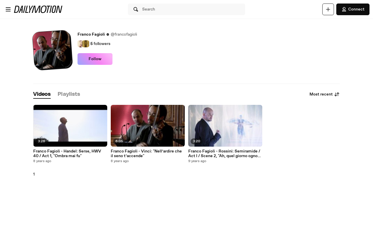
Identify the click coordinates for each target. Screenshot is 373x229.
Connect (353, 9)
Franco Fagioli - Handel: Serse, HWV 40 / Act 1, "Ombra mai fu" (67, 153)
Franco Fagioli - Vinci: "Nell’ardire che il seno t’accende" (146, 153)
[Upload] (328, 9)
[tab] (42, 94)
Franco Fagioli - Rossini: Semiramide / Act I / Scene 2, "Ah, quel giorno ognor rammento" (224, 153)
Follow (95, 59)
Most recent (324, 94)
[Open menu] (8, 9)
